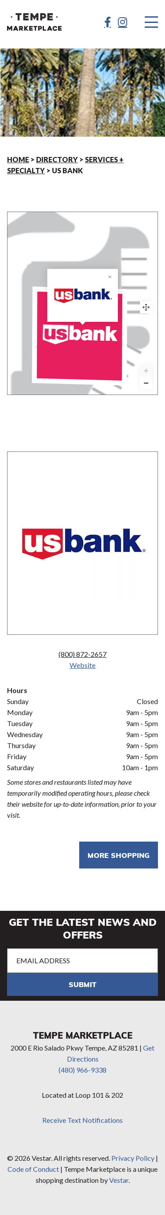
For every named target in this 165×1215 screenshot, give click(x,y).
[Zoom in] (146, 371)
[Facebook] (107, 22)
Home (18, 159)
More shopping (119, 855)
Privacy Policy (132, 1158)
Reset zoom (146, 307)
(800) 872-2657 (82, 654)
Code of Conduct (33, 1169)
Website (82, 665)
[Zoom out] (146, 383)
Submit (82, 984)
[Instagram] (122, 22)
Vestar (118, 1180)
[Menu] (151, 22)
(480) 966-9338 (82, 1070)
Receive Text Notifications (82, 1120)
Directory (57, 159)
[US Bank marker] (82, 335)
